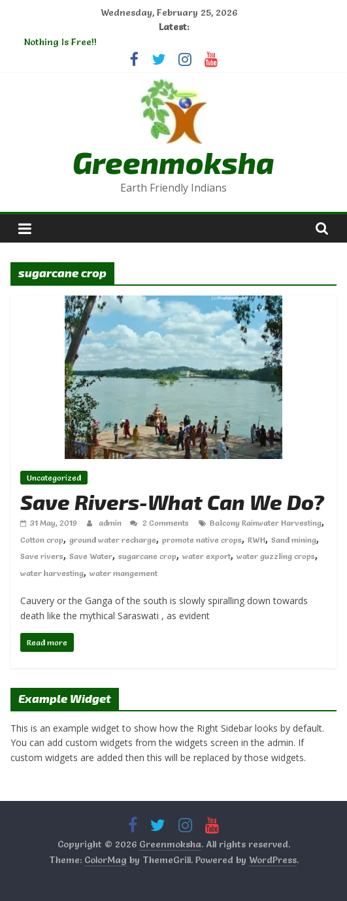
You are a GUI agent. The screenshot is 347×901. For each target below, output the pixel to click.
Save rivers (41, 556)
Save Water (90, 556)
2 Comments (159, 523)
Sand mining (293, 540)
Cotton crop (41, 540)
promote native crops (202, 540)
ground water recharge (112, 540)
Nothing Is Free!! (60, 42)
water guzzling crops (276, 556)
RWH (256, 540)
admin (111, 523)
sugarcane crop (147, 556)
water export (206, 556)
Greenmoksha (173, 162)
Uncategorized (54, 478)
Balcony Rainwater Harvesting (266, 523)
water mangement (123, 573)
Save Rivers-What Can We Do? (172, 501)
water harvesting (52, 573)
